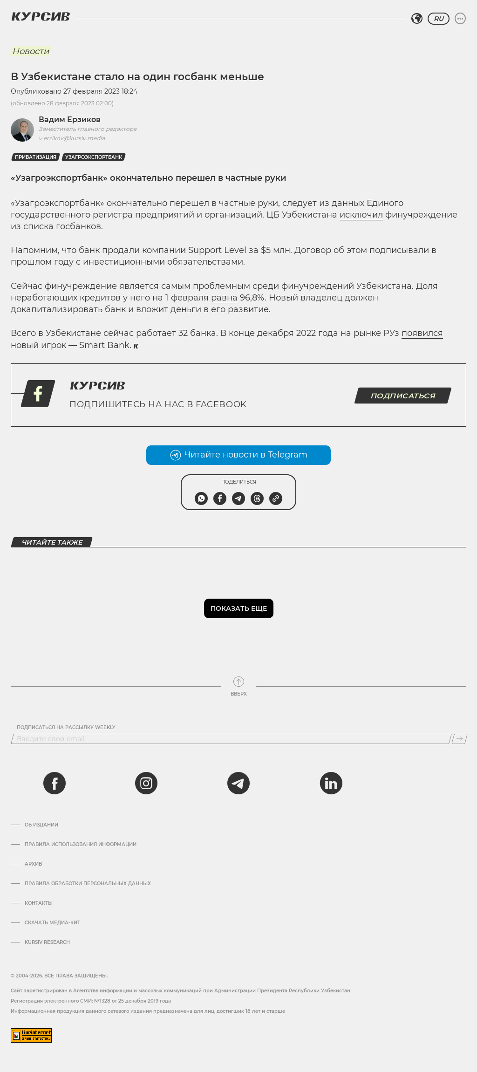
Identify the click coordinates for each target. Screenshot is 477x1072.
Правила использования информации (80, 844)
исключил (361, 215)
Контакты (39, 903)
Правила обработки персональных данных (88, 884)
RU (438, 18)
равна (224, 298)
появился (422, 333)
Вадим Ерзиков (70, 119)
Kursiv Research (47, 942)
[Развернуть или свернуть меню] (460, 19)
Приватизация (35, 157)
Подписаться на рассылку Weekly (66, 728)
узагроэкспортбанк (93, 157)
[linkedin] (330, 783)
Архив (33, 864)
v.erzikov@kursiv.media (72, 138)
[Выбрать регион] (417, 19)
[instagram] (146, 783)
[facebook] (54, 783)
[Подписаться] (459, 739)
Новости (30, 51)
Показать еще (239, 608)
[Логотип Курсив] (40, 16)
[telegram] (238, 783)
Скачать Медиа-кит (52, 923)
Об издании (41, 825)
